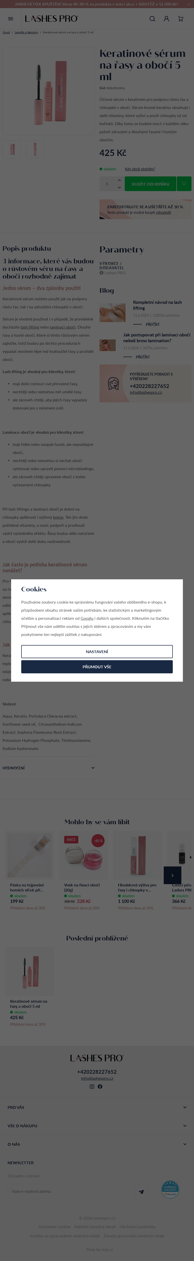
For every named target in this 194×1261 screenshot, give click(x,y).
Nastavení (97, 651)
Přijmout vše (97, 667)
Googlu (87, 618)
